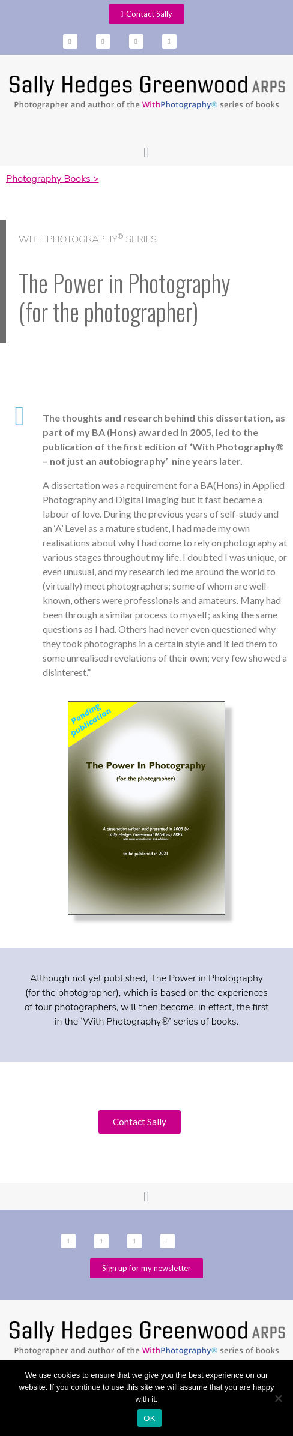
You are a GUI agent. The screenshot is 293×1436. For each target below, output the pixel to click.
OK (149, 1418)
